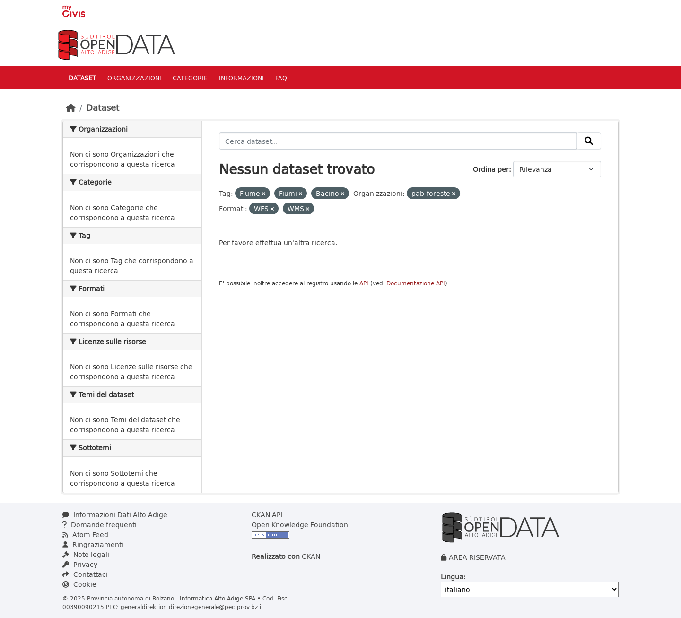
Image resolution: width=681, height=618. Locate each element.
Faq (281, 78)
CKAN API (267, 515)
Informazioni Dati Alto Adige (114, 515)
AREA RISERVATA (477, 557)
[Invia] (588, 141)
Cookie (79, 584)
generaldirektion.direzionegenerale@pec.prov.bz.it (192, 606)
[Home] (71, 107)
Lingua (452, 577)
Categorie (190, 78)
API (363, 283)
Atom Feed (85, 534)
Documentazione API (415, 283)
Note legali (85, 554)
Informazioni (241, 78)
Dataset (82, 78)
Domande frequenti (99, 525)
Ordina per (491, 169)
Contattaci (85, 574)
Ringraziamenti (92, 544)
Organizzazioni (134, 78)
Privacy (79, 564)
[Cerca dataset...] (398, 141)
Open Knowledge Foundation (300, 525)
